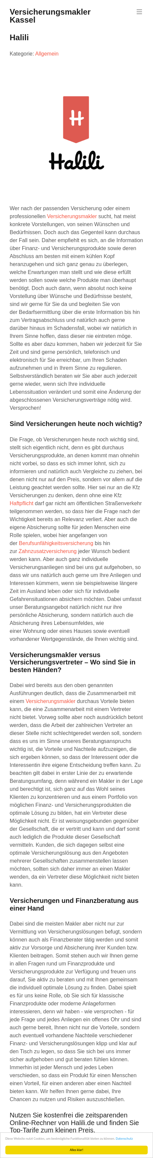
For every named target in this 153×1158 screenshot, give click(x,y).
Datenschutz (124, 1138)
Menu (138, 12)
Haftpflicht (21, 503)
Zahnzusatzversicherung (48, 551)
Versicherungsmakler (72, 216)
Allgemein (46, 54)
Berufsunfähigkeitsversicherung (56, 543)
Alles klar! (76, 1150)
